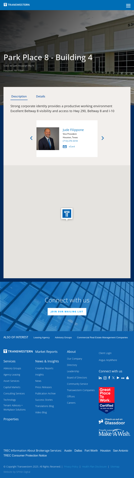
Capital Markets (11, 387)
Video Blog (41, 412)
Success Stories (44, 399)
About (71, 351)
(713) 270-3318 (70, 140)
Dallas (78, 450)
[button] (67, 214)
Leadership (73, 371)
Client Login (105, 353)
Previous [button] (31, 138)
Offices (71, 396)
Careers (71, 402)
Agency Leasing (11, 374)
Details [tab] (40, 96)
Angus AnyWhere (108, 360)
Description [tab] (19, 96)
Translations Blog (44, 406)
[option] (67, 139)
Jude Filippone (73, 130)
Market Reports (46, 351)
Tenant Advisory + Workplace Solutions (14, 407)
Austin (68, 450)
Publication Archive (45, 393)
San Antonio (120, 450)
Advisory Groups (63, 337)
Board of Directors (77, 377)
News (38, 381)
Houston (105, 450)
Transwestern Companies (81, 390)
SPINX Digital (23, 471)
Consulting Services (14, 393)
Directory (72, 365)
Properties (11, 419)
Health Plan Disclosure (94, 466)
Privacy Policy (71, 466)
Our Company (74, 358)
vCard (69, 146)
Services (9, 361)
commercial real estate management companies (102, 337)
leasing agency (42, 337)
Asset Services (11, 381)
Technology (9, 399)
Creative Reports (44, 368)
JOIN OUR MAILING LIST (67, 311)
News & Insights (47, 361)
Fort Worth (91, 450)
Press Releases (43, 387)
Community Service (77, 383)
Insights (39, 374)
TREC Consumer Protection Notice (25, 455)
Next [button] (102, 138)
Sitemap (114, 466)
